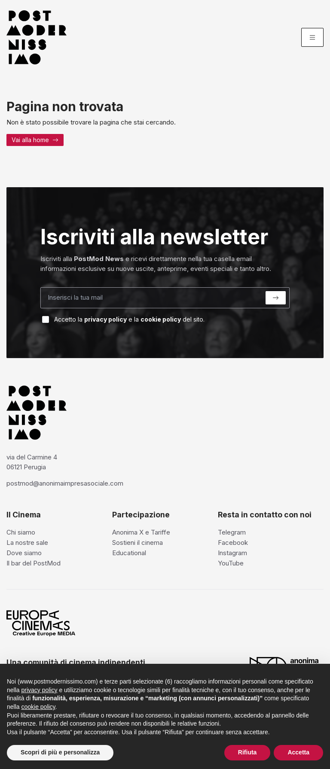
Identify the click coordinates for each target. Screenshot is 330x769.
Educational (129, 553)
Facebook (233, 542)
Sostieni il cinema (137, 542)
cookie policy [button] (38, 706)
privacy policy (105, 319)
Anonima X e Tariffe (141, 532)
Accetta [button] (298, 752)
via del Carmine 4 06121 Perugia (31, 462)
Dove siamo (24, 553)
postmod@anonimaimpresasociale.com (64, 483)
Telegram (232, 532)
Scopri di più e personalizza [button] (60, 752)
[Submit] (276, 297)
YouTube (231, 563)
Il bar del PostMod (33, 563)
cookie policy (161, 319)
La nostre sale (27, 542)
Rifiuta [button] (247, 752)
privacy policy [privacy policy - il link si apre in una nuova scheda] (39, 690)
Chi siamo (20, 532)
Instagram (232, 553)
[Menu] (312, 37)
